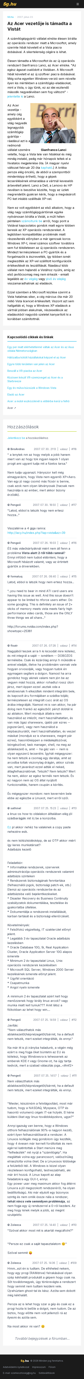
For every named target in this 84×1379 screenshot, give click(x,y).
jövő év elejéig (56, 279)
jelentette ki (15, 96)
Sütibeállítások (47, 1373)
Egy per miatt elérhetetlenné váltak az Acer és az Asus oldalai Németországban (40, 348)
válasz (64, 449)
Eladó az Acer (15, 394)
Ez (9, 827)
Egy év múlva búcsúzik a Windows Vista (31, 387)
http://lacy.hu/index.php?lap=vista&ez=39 (36, 533)
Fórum (52, 1367)
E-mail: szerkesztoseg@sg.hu (19, 1373)
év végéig (31, 279)
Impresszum (39, 1367)
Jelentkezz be (16, 437)
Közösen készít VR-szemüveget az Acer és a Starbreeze (35, 379)
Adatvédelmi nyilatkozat (16, 1367)
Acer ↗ (11, 407)
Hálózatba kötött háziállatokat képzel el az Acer (36, 357)
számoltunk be (31, 221)
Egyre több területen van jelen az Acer (31, 364)
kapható (46, 167)
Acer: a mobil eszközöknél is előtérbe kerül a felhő (38, 401)
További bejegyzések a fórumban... (42, 1338)
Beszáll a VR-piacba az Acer (24, 370)
